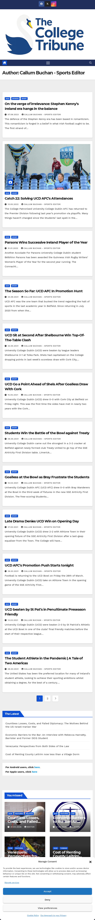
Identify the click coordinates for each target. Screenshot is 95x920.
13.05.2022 (13, 204)
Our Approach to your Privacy (53, 915)
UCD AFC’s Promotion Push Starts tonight (39, 565)
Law (72, 813)
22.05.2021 (13, 346)
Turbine (63, 848)
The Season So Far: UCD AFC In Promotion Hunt (44, 291)
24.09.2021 (13, 297)
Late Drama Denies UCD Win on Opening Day (42, 521)
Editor (29, 827)
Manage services (12, 883)
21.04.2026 (16, 827)
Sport (24, 98)
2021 (7, 286)
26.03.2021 (13, 571)
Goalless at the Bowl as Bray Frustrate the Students (47, 477)
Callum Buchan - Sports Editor (41, 114)
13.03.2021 (13, 620)
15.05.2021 (13, 395)
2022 (7, 193)
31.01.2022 (13, 248)
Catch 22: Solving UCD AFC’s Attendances (39, 198)
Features (19, 813)
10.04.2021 (13, 483)
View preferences (47, 908)
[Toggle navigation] (48, 63)
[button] (90, 861)
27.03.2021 (13, 527)
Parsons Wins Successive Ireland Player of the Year (46, 242)
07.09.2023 (14, 114)
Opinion (15, 98)
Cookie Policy (33, 915)
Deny (47, 899)
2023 (7, 98)
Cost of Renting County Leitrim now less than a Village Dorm (42, 754)
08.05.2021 (13, 439)
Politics (29, 813)
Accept (47, 891)
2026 (10, 813)
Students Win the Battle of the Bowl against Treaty (47, 433)
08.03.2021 (13, 669)
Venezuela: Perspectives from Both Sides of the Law (37, 746)
